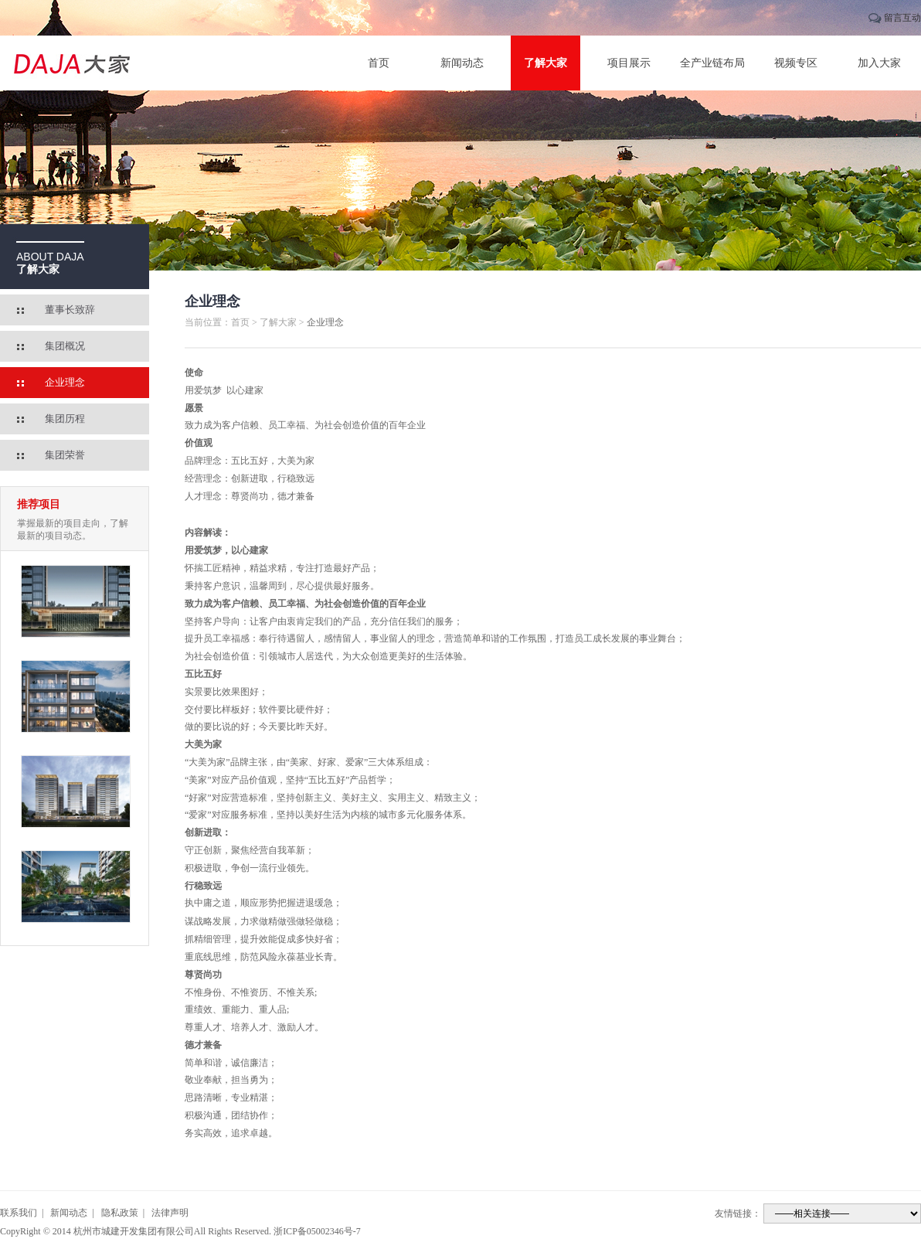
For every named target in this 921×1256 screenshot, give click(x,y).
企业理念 (65, 382)
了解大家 (545, 63)
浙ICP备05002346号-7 (317, 1231)
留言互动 (902, 17)
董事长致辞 (70, 309)
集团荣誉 (65, 455)
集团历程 (65, 418)
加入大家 (879, 63)
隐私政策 (119, 1212)
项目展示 (629, 63)
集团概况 (65, 346)
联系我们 (18, 1212)
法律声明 (170, 1212)
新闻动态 (462, 63)
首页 (378, 63)
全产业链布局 (712, 63)
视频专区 (795, 63)
